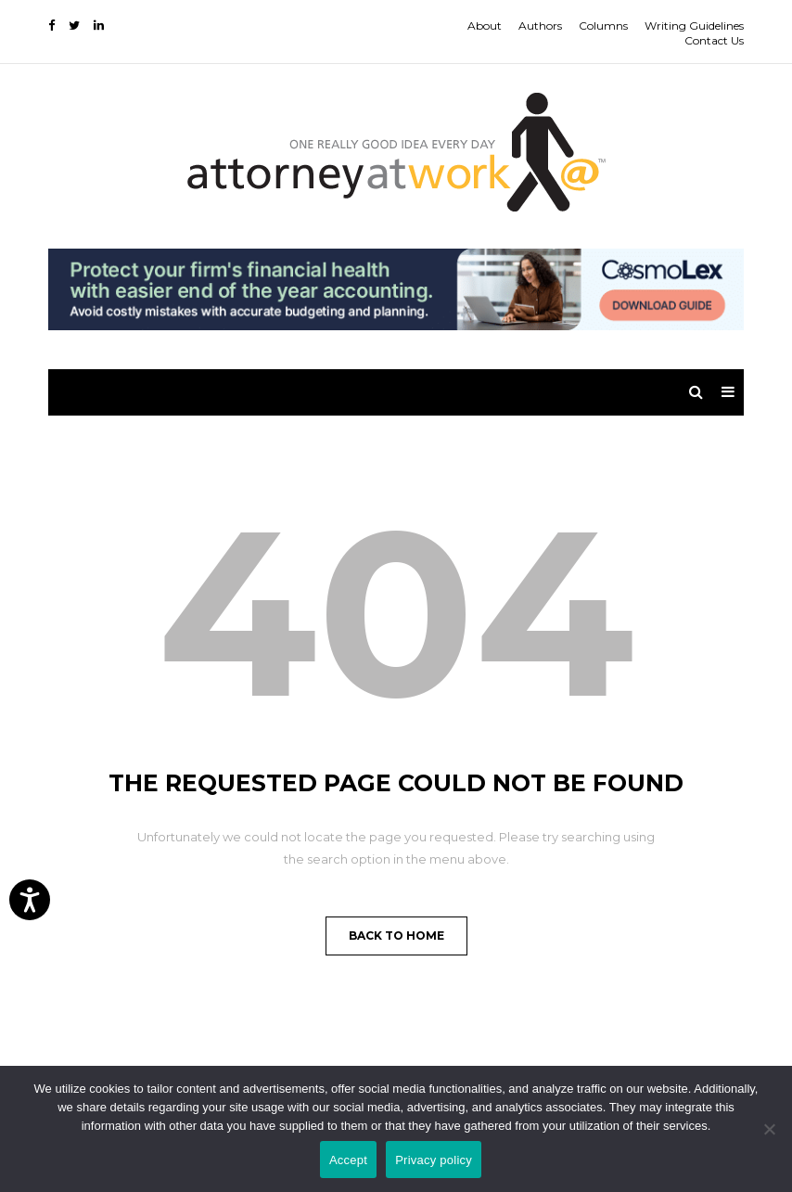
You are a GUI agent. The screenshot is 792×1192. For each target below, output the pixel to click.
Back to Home (396, 935)
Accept (348, 1160)
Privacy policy (433, 1160)
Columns (603, 25)
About (484, 25)
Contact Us (714, 40)
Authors (540, 25)
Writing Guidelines (694, 25)
